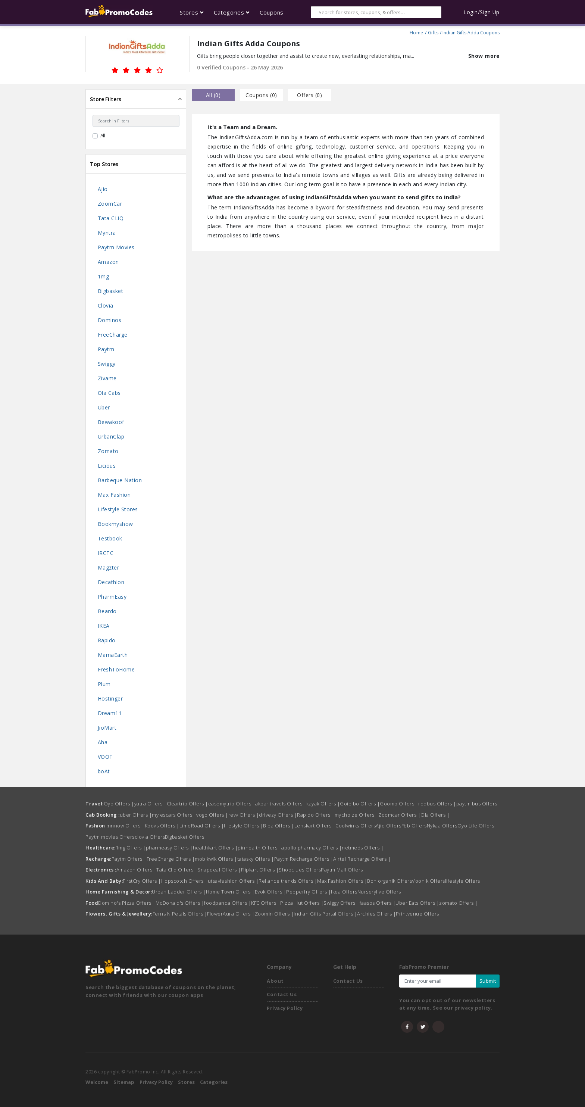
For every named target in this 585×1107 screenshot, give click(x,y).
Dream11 (110, 713)
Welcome (96, 1082)
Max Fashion (114, 494)
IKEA (104, 625)
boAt (104, 771)
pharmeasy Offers (169, 847)
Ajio (103, 189)
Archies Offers (376, 913)
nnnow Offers (126, 825)
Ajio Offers (388, 825)
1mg (103, 276)
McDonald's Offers (180, 902)
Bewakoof (111, 421)
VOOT (105, 756)
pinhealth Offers (259, 847)
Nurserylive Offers (379, 891)
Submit (487, 980)
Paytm (106, 349)
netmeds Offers (363, 847)
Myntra (107, 232)
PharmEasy (112, 596)
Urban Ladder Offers (179, 891)
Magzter (108, 567)
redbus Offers (437, 803)
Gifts (433, 31)
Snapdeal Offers (219, 869)
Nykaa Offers (442, 825)
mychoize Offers (357, 814)
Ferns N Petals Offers (180, 913)
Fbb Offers (414, 825)
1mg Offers (131, 847)
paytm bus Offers (476, 803)
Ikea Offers (344, 891)
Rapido (107, 640)
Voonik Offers (428, 880)
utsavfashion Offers (233, 880)
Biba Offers (278, 825)
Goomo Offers (399, 803)
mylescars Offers (174, 814)
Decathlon (111, 582)
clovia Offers (150, 836)
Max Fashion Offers (342, 880)
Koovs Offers (162, 825)
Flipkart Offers (260, 869)
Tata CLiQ (111, 218)
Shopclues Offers (300, 869)
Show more (484, 55)
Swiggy (107, 363)
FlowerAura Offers (231, 913)
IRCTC (106, 552)
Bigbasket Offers (184, 836)
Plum (104, 683)
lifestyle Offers (243, 825)
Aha (103, 742)
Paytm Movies (116, 247)
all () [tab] (213, 95)
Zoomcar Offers (399, 814)
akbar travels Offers (280, 803)
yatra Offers (150, 803)
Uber (104, 407)
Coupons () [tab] (261, 95)
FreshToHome (116, 669)
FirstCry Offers (142, 880)
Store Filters (105, 99)
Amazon (108, 261)
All (103, 135)
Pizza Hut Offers (301, 902)
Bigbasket (110, 290)
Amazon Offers (136, 869)
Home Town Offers (230, 891)
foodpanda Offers (227, 902)
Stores (186, 1082)
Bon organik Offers (389, 880)
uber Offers (136, 814)
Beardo (107, 611)
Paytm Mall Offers (342, 869)
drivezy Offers (278, 814)
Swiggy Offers (341, 902)
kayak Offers (323, 803)
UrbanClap (111, 436)
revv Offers (243, 814)
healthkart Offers (215, 847)
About (275, 980)
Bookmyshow (115, 523)
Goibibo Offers (360, 803)
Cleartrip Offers (187, 803)
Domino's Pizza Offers (127, 902)
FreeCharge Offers (171, 858)
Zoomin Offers (274, 913)
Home (416, 31)
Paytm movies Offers (110, 836)
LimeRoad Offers (201, 825)
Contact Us (282, 994)
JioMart (107, 727)
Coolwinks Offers (355, 825)
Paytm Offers (129, 858)
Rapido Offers (316, 814)
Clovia (105, 305)
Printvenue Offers (417, 913)
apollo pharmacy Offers (311, 847)
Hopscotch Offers (184, 880)
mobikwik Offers (216, 858)
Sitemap (123, 1082)
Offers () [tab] (309, 95)
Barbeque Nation (120, 480)
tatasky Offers (255, 858)
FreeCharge (113, 334)
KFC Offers (265, 902)
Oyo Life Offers (475, 825)
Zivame (107, 378)
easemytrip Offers (232, 803)
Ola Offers (435, 814)
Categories (214, 1082)
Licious (107, 465)
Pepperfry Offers (308, 891)
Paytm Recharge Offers (304, 858)
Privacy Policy (285, 1008)
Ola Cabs (109, 392)
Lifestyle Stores (118, 509)
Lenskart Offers (315, 825)
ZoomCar (110, 203)
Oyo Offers (119, 803)
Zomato (108, 451)
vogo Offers (212, 814)
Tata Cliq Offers (176, 869)
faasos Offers (378, 902)
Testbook (110, 538)
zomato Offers (458, 902)
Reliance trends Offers (288, 880)
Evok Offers (271, 891)
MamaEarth (113, 654)
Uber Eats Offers (417, 902)
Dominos (110, 320)
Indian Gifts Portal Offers (325, 913)
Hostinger (110, 698)
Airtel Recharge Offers (362, 858)
